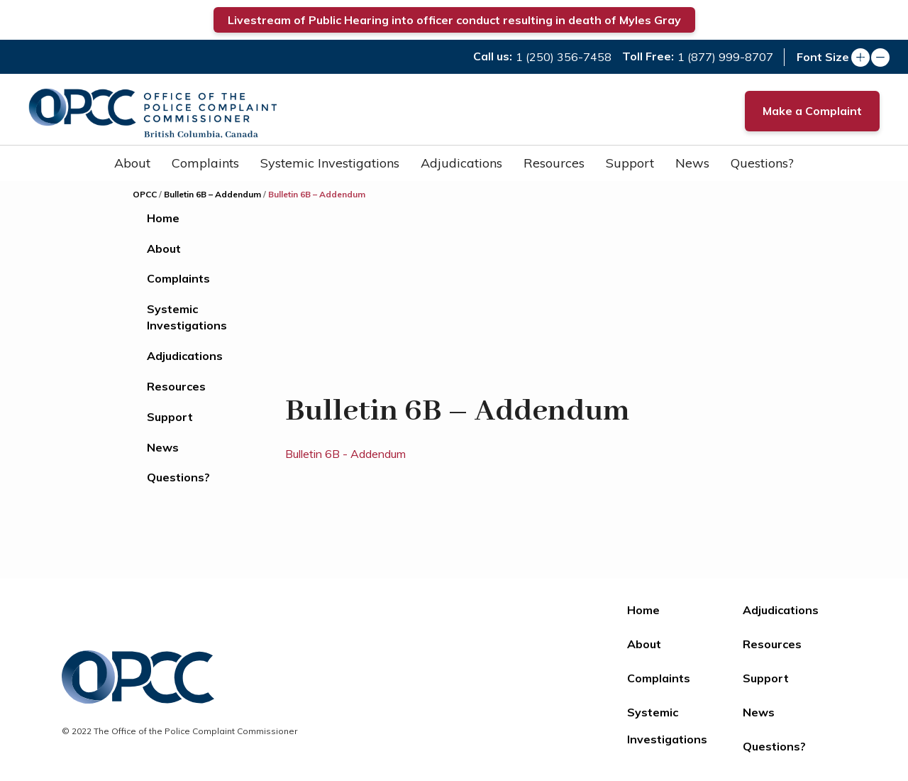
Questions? (762, 163)
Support (630, 163)
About (132, 163)
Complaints (205, 163)
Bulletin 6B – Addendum (212, 194)
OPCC (145, 194)
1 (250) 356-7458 (563, 57)
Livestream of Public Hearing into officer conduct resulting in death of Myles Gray (454, 20)
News (692, 163)
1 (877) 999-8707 (725, 57)
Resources (554, 163)
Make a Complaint (812, 111)
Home (163, 218)
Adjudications (461, 163)
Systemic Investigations (329, 163)
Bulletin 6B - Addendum (345, 454)
